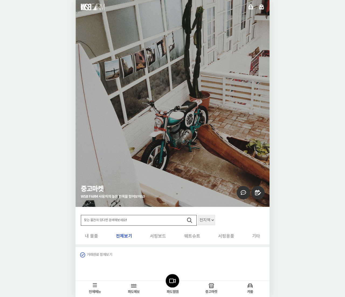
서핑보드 (135, 236)
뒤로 (83, 6)
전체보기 (93, 236)
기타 (256, 236)
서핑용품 (218, 236)
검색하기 (189, 220)
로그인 (251, 6)
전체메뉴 (261, 6)
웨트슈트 (176, 236)
